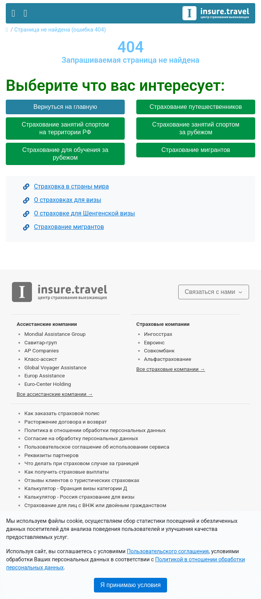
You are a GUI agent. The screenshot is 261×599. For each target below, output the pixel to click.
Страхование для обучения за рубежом (65, 154)
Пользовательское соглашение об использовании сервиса (96, 447)
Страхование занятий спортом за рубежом (195, 128)
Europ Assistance (44, 375)
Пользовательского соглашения (168, 551)
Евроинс (154, 342)
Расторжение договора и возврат (65, 422)
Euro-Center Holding (47, 384)
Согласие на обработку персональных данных (81, 438)
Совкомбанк (159, 350)
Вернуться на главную (65, 106)
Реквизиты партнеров (51, 455)
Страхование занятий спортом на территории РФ (65, 128)
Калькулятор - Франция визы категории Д (75, 488)
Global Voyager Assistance (55, 367)
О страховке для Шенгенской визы (84, 213)
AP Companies (41, 350)
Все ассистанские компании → (55, 394)
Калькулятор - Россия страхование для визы (79, 497)
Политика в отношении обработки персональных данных (95, 430)
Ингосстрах (158, 334)
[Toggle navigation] (13, 13)
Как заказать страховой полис (61, 413)
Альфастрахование (167, 359)
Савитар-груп (40, 342)
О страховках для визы (67, 200)
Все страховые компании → (170, 369)
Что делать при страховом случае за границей (81, 463)
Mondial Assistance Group (54, 334)
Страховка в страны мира (71, 186)
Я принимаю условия (130, 585)
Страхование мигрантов (195, 150)
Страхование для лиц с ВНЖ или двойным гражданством (95, 505)
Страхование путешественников (196, 106)
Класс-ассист (40, 359)
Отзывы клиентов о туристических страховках (81, 480)
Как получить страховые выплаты (66, 472)
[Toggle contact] (25, 13)
